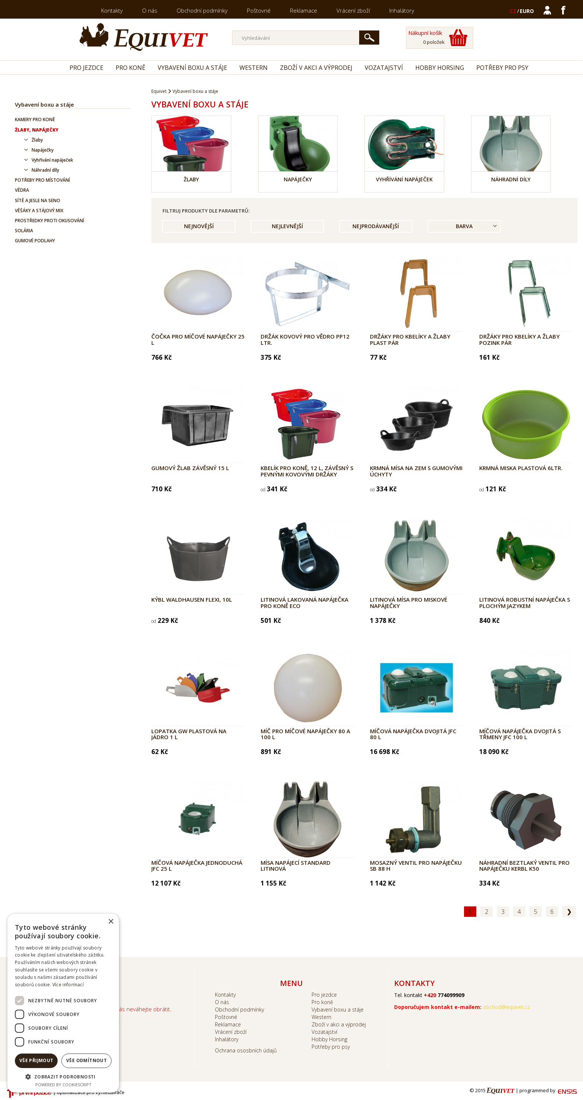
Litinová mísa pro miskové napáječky (408, 602)
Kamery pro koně (35, 119)
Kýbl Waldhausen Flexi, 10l (191, 599)
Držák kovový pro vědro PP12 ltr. (305, 339)
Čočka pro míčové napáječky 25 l (198, 339)
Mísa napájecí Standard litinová (296, 866)
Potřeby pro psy (502, 68)
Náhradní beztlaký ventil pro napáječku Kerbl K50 (524, 866)
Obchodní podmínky (202, 10)
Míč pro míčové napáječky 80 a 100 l (305, 734)
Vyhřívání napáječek (52, 160)
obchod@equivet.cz (506, 1006)
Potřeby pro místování (42, 180)
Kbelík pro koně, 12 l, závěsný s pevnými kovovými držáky (307, 471)
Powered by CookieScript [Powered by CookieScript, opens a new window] (63, 1084)
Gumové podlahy (35, 240)
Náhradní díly (45, 170)
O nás (149, 10)
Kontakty (112, 10)
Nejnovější (199, 226)
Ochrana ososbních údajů (246, 1050)
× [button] (110, 922)
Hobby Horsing (439, 68)
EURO (527, 10)
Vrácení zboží (353, 10)
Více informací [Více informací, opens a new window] (68, 984)
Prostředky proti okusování (49, 220)
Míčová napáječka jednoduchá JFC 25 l (196, 866)
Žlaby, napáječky (36, 130)
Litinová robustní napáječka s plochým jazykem (524, 602)
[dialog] (63, 1003)
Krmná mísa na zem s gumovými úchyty (416, 471)
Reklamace (303, 10)
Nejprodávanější (375, 226)
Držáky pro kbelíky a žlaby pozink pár (519, 339)
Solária (24, 230)
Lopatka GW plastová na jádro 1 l (188, 734)
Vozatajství (384, 68)
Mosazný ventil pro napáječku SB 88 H (416, 866)
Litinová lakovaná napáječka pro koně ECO (304, 602)
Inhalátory (401, 10)
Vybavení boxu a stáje (192, 68)
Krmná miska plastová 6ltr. (521, 468)
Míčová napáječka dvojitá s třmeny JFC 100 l (520, 734)
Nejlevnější (287, 226)
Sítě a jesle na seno (37, 200)
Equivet (159, 91)
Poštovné (259, 10)
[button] (63, 1076)
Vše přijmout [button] (36, 1060)
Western (253, 68)
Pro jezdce (86, 68)
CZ (513, 10)
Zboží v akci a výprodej (316, 68)
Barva (464, 226)
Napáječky (43, 150)
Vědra (22, 190)
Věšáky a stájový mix (39, 210)
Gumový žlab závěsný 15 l (190, 468)
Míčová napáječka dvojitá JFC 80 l (413, 734)
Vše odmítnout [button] (86, 1060)
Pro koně (130, 68)
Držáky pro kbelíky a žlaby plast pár (410, 339)
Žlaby (37, 140)
